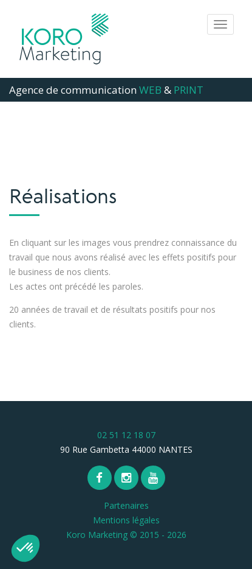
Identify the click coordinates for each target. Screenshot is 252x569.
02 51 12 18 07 (126, 435)
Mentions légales (126, 520)
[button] (25, 548)
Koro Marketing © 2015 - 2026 (126, 534)
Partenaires (126, 505)
